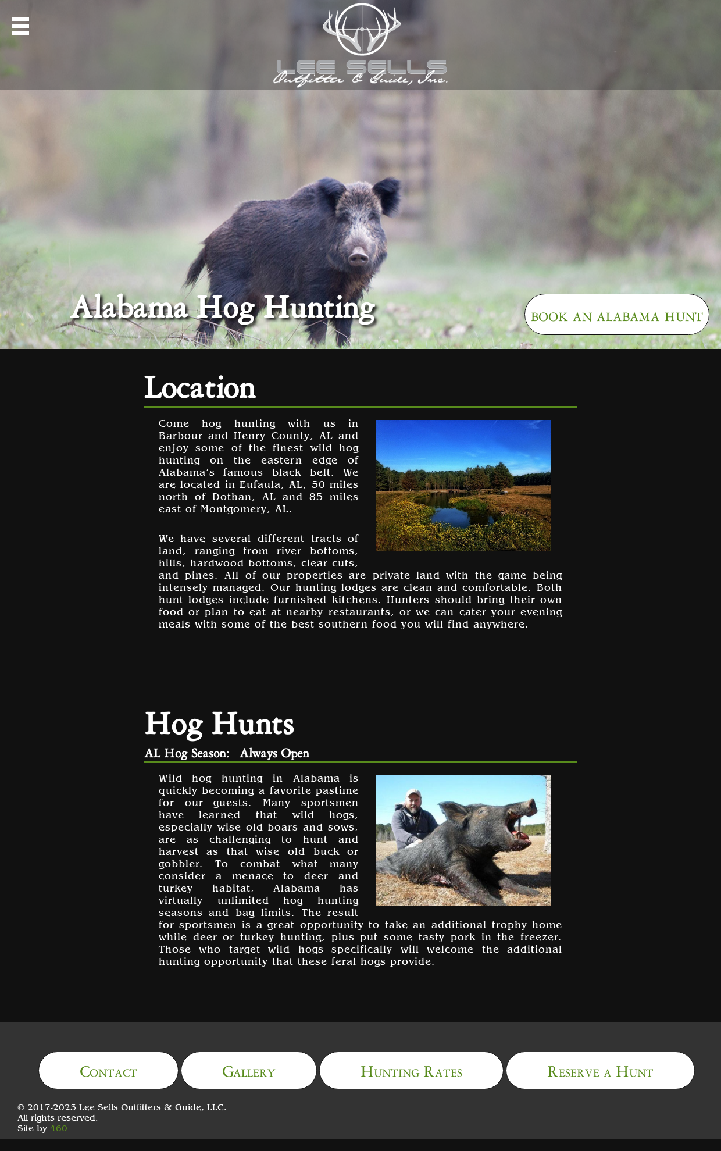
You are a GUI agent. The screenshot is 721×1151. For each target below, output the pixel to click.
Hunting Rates (411, 1069)
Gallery (249, 1069)
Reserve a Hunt (600, 1069)
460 (58, 1128)
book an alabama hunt (617, 313)
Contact (108, 1069)
